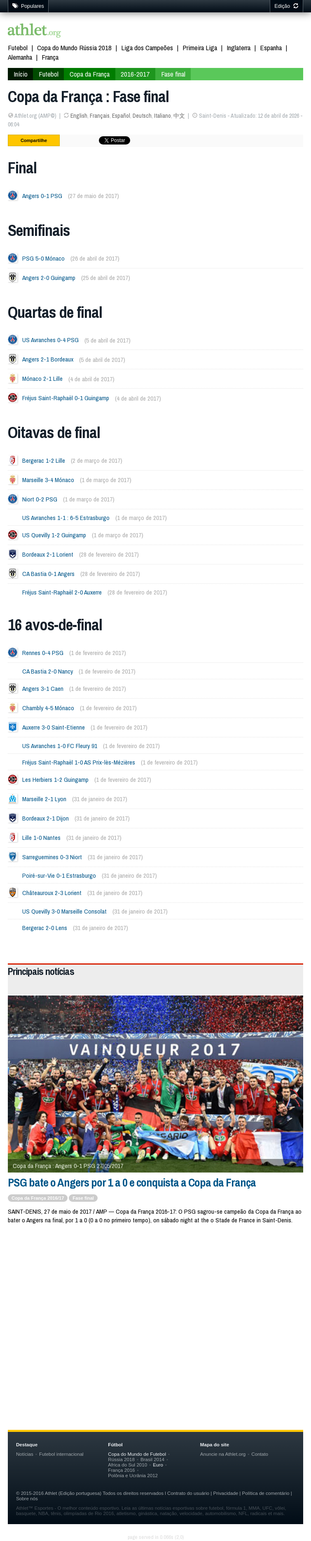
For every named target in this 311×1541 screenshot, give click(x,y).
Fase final (173, 74)
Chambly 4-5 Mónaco (48, 708)
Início (21, 74)
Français (100, 115)
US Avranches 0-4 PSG (50, 340)
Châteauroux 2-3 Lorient (52, 892)
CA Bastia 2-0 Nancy (47, 671)
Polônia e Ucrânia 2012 (133, 1475)
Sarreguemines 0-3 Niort (52, 857)
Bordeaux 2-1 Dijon (45, 818)
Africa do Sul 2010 (127, 1464)
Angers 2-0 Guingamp (48, 277)
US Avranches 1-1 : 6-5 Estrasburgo (66, 517)
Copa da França (90, 74)
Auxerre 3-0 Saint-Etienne (53, 727)
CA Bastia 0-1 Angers (48, 573)
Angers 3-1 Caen (42, 688)
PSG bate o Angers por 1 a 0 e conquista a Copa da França (132, 1182)
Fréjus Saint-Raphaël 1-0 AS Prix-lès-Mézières (78, 762)
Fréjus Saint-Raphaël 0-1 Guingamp (65, 398)
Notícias (24, 1454)
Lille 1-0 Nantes (41, 837)
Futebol (18, 47)
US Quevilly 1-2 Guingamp (54, 535)
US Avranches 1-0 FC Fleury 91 (59, 745)
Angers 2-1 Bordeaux (47, 359)
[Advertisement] (155, 1297)
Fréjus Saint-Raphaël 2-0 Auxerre (62, 592)
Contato (259, 1454)
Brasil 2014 (152, 1459)
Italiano (162, 115)
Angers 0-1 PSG (42, 195)
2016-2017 (135, 74)
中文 (179, 115)
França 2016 (121, 1470)
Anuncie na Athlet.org (223, 1454)
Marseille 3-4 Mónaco (48, 480)
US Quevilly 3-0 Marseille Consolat (64, 911)
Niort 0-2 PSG (39, 499)
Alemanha (20, 57)
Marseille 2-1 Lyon (44, 799)
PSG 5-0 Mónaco (43, 258)
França (50, 57)
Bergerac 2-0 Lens (44, 927)
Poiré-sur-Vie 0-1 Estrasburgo (59, 875)
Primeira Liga (199, 47)
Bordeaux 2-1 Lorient (47, 554)
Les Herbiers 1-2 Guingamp (55, 779)
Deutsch (142, 115)
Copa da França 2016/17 (38, 1198)
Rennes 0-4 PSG (42, 652)
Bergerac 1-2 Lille (43, 460)
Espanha (271, 47)
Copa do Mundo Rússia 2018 (74, 47)
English (78, 115)
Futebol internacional (61, 1454)
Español (121, 115)
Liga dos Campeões (147, 47)
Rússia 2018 (121, 1459)
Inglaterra (238, 47)
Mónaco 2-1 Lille (42, 379)
